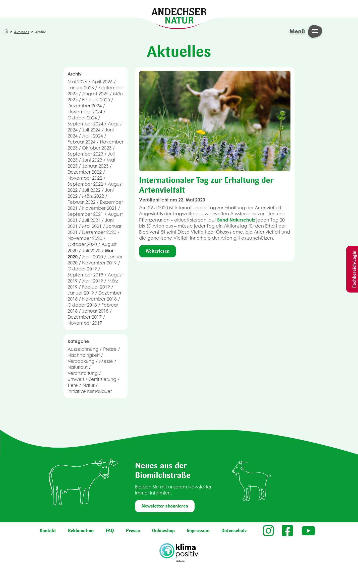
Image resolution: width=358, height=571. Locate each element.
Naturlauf (78, 367)
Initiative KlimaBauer (90, 391)
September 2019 (85, 274)
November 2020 (85, 238)
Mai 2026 (77, 81)
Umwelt (76, 379)
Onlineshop (163, 530)
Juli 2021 (91, 220)
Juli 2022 (91, 190)
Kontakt (48, 530)
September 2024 (85, 123)
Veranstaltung (83, 373)
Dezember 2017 (85, 317)
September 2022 (85, 184)
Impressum (198, 530)
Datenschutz (234, 530)
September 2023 (85, 154)
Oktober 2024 (82, 117)
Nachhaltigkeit (84, 355)
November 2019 (99, 262)
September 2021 (85, 214)
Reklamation (81, 530)
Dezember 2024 (85, 105)
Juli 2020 (91, 250)
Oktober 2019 (82, 268)
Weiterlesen (157, 251)
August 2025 (95, 93)
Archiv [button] (75, 74)
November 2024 (85, 111)
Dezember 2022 (85, 172)
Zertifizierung (102, 379)
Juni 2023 (92, 160)
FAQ (110, 530)
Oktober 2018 (82, 305)
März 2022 (93, 196)
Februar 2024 (81, 142)
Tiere (73, 385)
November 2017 (85, 323)
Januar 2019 (81, 293)
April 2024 (92, 135)
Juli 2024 (91, 129)
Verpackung (81, 361)
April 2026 (102, 81)
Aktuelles (21, 32)
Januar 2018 (95, 311)
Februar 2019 (96, 287)
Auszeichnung (83, 349)
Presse (110, 349)
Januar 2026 (81, 87)
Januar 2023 (95, 166)
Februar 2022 (81, 202)
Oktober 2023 (96, 148)
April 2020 (92, 256)
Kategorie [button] (78, 341)
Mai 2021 (92, 226)
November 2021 (99, 208)
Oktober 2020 (82, 244)
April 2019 (92, 280)
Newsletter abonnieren (165, 506)
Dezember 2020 (99, 232)
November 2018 (99, 299)
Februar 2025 (96, 99)
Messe (106, 361)
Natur (88, 385)
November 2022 (85, 178)
